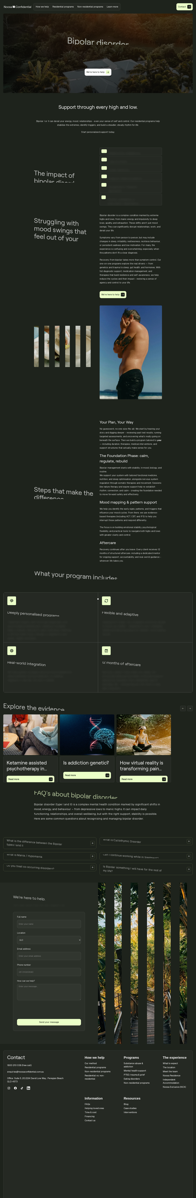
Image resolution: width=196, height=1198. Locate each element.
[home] (17, 7)
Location (21, 932)
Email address (24, 948)
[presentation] (37, 1009)
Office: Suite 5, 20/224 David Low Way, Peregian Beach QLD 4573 (35, 1080)
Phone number (24, 964)
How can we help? (26, 980)
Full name (21, 916)
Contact (16, 1057)
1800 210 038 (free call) (19, 1065)
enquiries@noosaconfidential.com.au (25, 1071)
